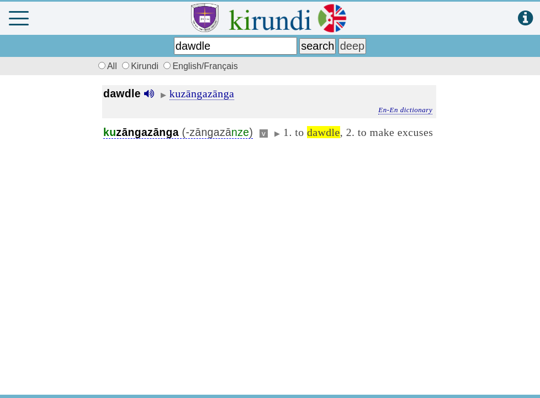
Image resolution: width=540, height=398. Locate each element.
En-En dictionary (405, 110)
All (106, 66)
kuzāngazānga (202, 93)
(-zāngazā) (178, 132)
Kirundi (141, 66)
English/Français (200, 66)
